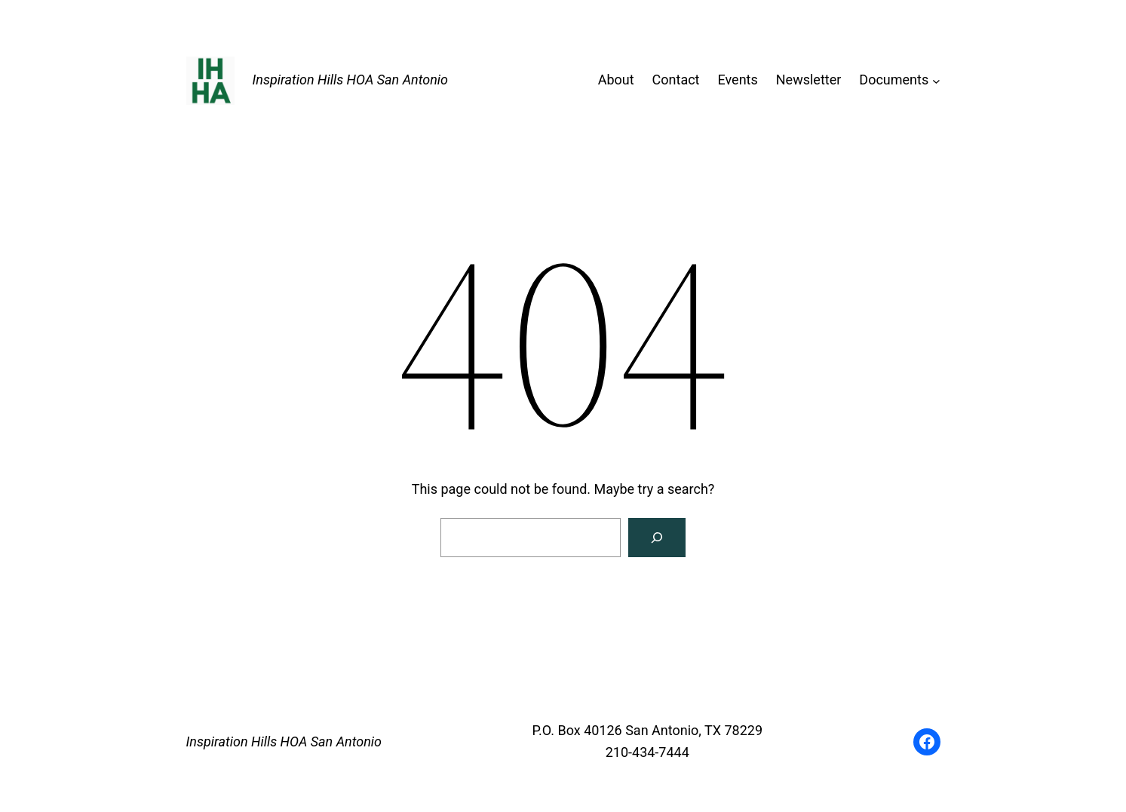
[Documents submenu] (936, 80)
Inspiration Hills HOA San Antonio (351, 79)
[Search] (657, 537)
